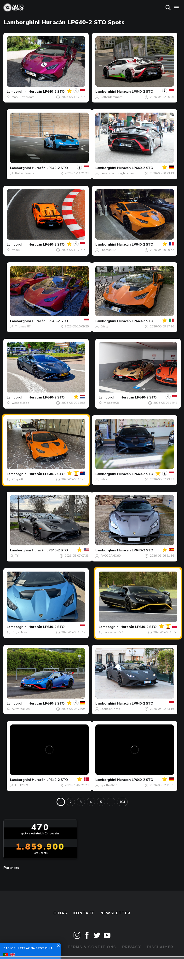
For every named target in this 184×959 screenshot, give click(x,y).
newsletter (115, 913)
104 (122, 802)
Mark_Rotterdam (23, 97)
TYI (17, 556)
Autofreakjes (21, 709)
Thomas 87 (108, 250)
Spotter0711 (109, 785)
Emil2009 (21, 785)
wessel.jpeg (20, 403)
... (111, 802)
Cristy (104, 326)
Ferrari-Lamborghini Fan (117, 173)
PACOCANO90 (110, 556)
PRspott (17, 479)
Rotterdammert (111, 97)
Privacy (131, 947)
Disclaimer (160, 947)
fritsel (16, 250)
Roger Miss (20, 632)
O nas (60, 913)
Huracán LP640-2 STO (47, 91)
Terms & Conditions (91, 947)
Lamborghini (17, 91)
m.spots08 (111, 403)
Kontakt (84, 913)
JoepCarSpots (110, 709)
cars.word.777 (113, 632)
